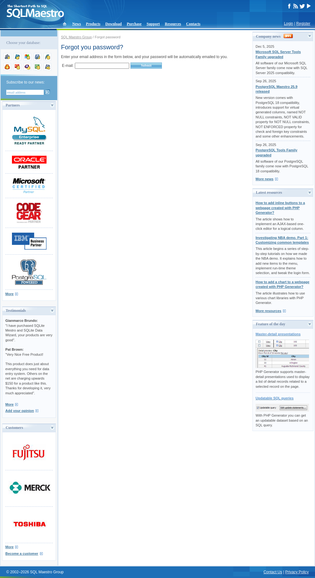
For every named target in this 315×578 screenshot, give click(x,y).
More (9, 294)
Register (303, 23)
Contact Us (272, 572)
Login (288, 23)
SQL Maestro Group (76, 37)
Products (93, 24)
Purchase (134, 24)
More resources (268, 311)
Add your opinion (19, 411)
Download (113, 24)
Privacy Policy (297, 572)
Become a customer (21, 553)
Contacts (193, 24)
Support (153, 24)
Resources (173, 24)
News (76, 24)
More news (265, 179)
